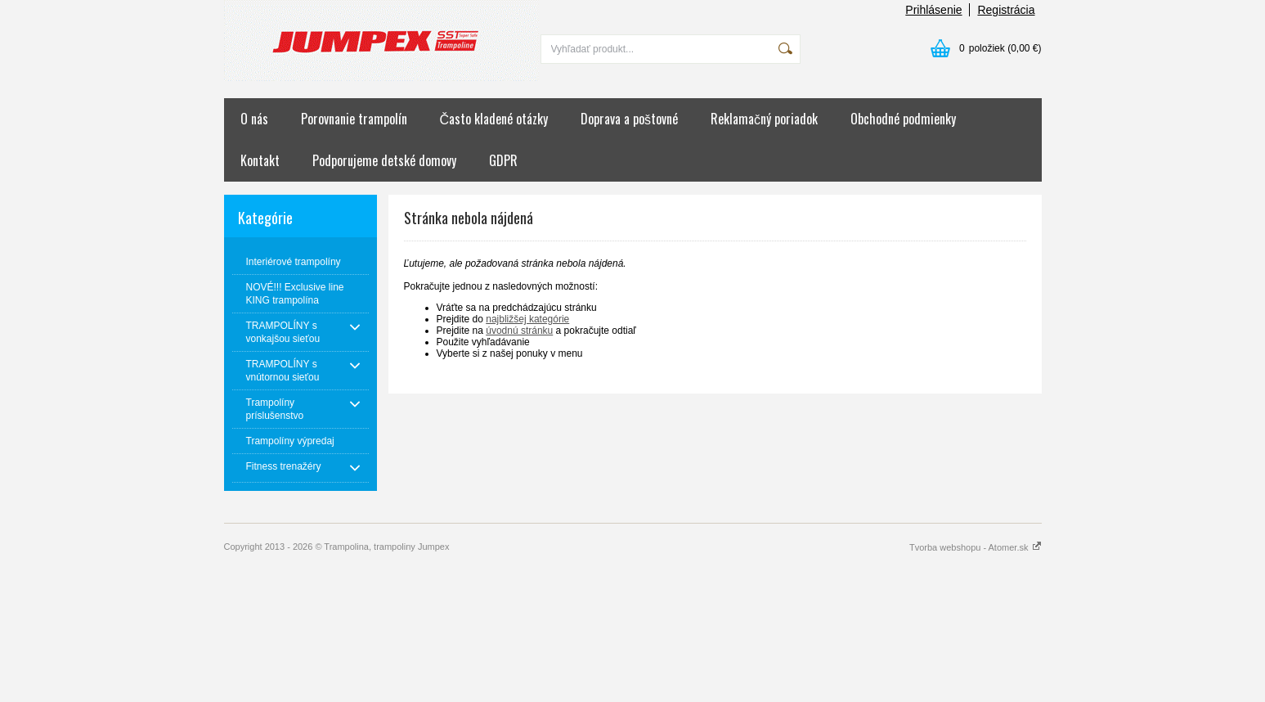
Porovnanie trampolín (354, 118)
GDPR (503, 160)
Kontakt (260, 160)
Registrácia (1005, 9)
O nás (254, 118)
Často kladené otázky (494, 118)
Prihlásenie (933, 9)
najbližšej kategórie (527, 319)
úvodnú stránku (519, 330)
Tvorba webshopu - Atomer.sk (975, 547)
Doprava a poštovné (629, 118)
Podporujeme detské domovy (384, 160)
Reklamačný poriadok (764, 118)
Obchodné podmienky (903, 118)
